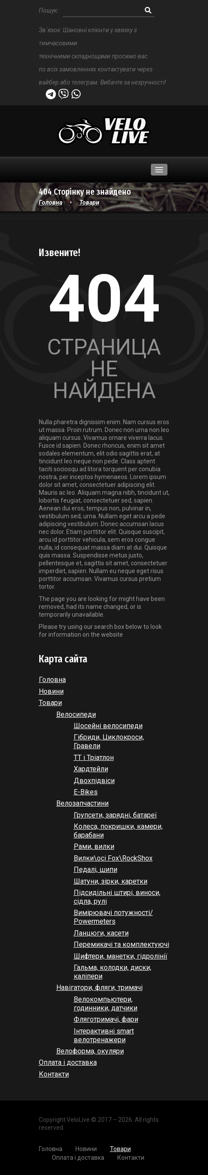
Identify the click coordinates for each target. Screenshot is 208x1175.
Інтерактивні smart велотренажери (104, 1035)
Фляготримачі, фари (106, 1019)
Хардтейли (91, 769)
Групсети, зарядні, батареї (115, 815)
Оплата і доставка (68, 1062)
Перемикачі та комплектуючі (121, 944)
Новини (51, 691)
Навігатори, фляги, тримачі (99, 987)
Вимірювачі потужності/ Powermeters (113, 916)
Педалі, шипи (95, 869)
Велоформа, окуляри (90, 1051)
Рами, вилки (94, 846)
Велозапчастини (82, 803)
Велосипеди (76, 714)
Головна (50, 202)
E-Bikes (86, 792)
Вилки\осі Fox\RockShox (113, 858)
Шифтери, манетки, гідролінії (120, 956)
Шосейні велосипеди (108, 726)
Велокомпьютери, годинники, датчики (105, 1003)
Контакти (54, 1074)
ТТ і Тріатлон (94, 757)
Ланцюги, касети (101, 933)
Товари (89, 202)
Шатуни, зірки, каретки (110, 881)
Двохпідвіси (94, 781)
